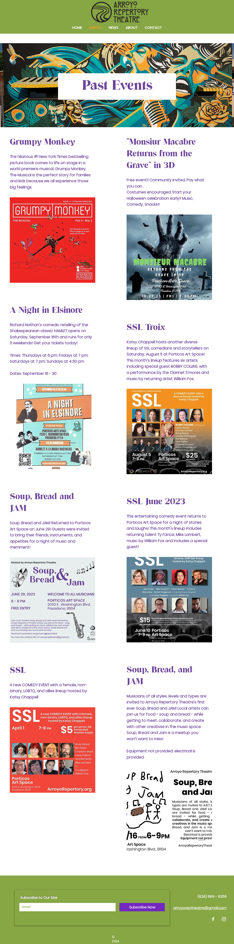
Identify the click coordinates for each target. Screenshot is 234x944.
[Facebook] (213, 919)
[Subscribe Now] (142, 907)
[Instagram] (224, 919)
